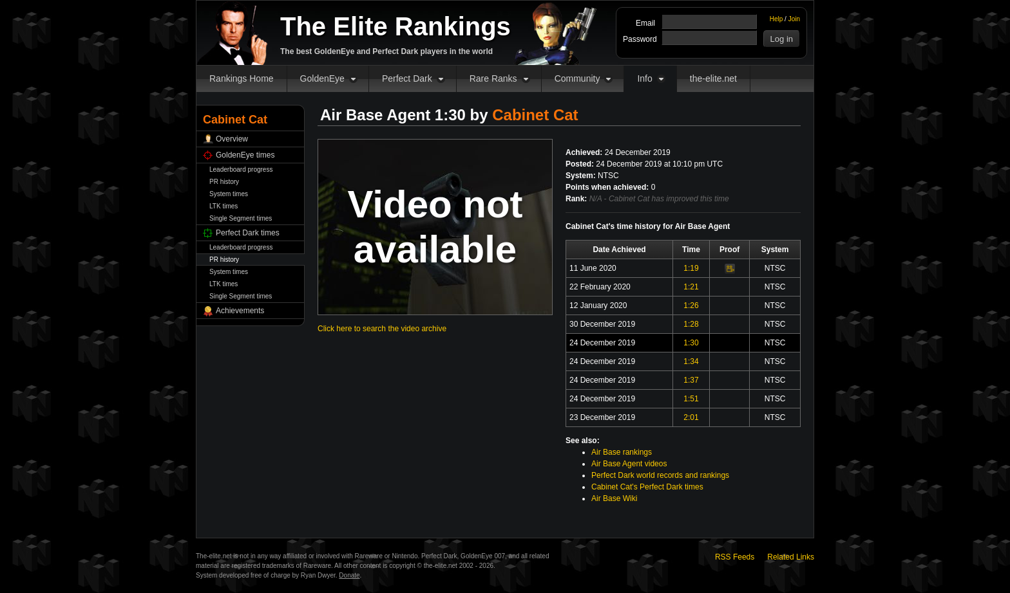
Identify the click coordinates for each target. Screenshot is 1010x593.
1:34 (690, 361)
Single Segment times (240, 218)
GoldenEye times (245, 155)
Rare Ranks (493, 78)
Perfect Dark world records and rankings (660, 475)
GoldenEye (322, 78)
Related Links (790, 556)
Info (644, 78)
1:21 (690, 286)
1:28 (690, 324)
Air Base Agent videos (629, 463)
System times (228, 193)
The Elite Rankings (395, 26)
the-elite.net (713, 78)
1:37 (690, 380)
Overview (232, 138)
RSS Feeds (734, 556)
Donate (349, 575)
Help (776, 19)
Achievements (240, 310)
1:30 (690, 342)
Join (794, 19)
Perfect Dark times (248, 232)
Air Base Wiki (614, 498)
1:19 (690, 268)
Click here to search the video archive (382, 328)
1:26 (690, 305)
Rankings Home (241, 78)
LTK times (223, 206)
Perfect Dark (407, 78)
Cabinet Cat (535, 114)
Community (577, 78)
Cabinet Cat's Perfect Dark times (647, 486)
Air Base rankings (621, 452)
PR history (224, 181)
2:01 (690, 417)
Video (730, 269)
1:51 (690, 398)
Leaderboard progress (240, 169)
